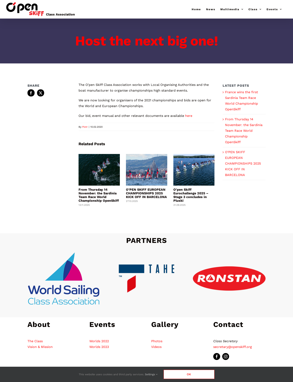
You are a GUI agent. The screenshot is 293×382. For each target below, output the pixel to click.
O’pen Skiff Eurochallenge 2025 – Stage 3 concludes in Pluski (190, 195)
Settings (151, 374)
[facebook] (216, 356)
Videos (156, 347)
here (188, 116)
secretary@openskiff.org (232, 347)
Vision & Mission (40, 347)
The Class (35, 341)
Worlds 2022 (99, 341)
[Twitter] (40, 92)
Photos (156, 341)
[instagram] (225, 356)
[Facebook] (31, 92)
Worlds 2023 (99, 347)
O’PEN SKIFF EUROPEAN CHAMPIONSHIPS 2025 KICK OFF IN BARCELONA (146, 193)
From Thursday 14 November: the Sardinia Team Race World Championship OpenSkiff (99, 195)
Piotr (85, 126)
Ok (189, 374)
